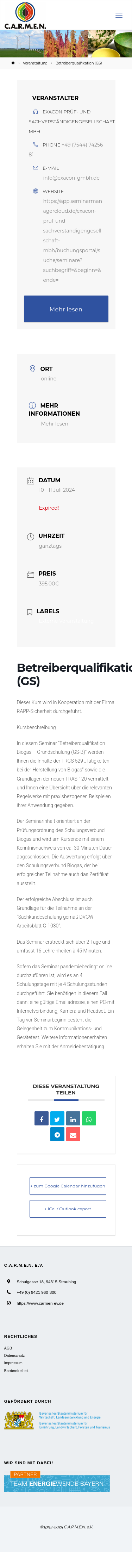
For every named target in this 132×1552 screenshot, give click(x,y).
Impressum (13, 1363)
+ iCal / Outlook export (67, 1208)
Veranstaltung (35, 63)
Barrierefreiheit (16, 1370)
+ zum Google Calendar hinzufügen (67, 1185)
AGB (8, 1348)
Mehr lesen (66, 309)
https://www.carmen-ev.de (40, 1303)
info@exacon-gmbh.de (71, 178)
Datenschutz (14, 1355)
